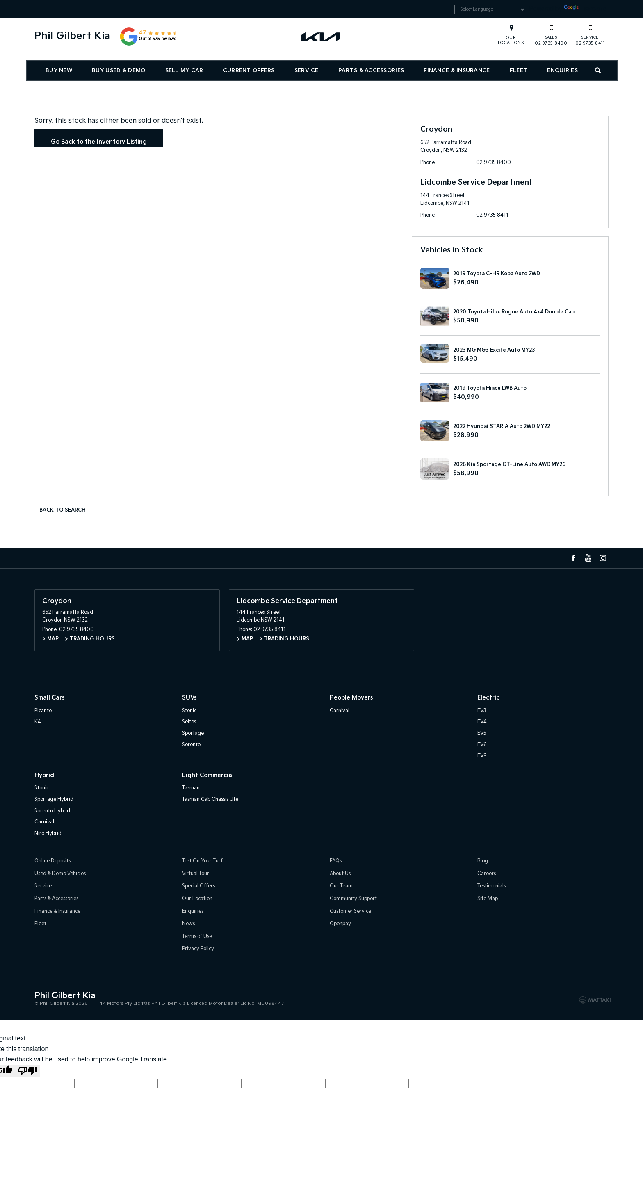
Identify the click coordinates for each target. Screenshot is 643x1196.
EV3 (481, 711)
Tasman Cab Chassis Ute (210, 799)
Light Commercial (208, 775)
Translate (583, 10)
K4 (37, 722)
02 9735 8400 (551, 36)
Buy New (59, 72)
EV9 (482, 756)
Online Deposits (52, 861)
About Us (340, 874)
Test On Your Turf (202, 861)
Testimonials (491, 886)
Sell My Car (184, 72)
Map (53, 639)
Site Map (487, 899)
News (188, 924)
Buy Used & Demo (118, 72)
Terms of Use (197, 936)
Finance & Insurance (457, 72)
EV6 (482, 745)
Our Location (197, 899)
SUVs (189, 697)
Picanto (43, 711)
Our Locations (511, 42)
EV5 (481, 733)
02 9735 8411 (589, 36)
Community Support (353, 899)
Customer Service (350, 911)
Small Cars (49, 697)
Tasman (191, 788)
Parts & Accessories (371, 72)
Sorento (191, 745)
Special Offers (198, 886)
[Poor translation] (27, 1071)
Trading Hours (92, 639)
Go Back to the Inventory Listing (99, 141)
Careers (486, 874)
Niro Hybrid (48, 833)
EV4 (482, 722)
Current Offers (249, 72)
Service (306, 72)
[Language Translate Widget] (481, 10)
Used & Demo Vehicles (60, 874)
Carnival (339, 711)
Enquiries (562, 72)
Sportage (193, 733)
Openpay (340, 924)
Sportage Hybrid (53, 799)
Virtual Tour (195, 874)
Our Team (341, 886)
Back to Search (62, 510)
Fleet (518, 72)
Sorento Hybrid (52, 811)
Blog (482, 861)
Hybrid (44, 775)
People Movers (351, 697)
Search (595, 70)
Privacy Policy (198, 949)
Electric (488, 697)
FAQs (336, 861)
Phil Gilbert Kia (72, 37)
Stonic (189, 711)
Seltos (189, 722)
